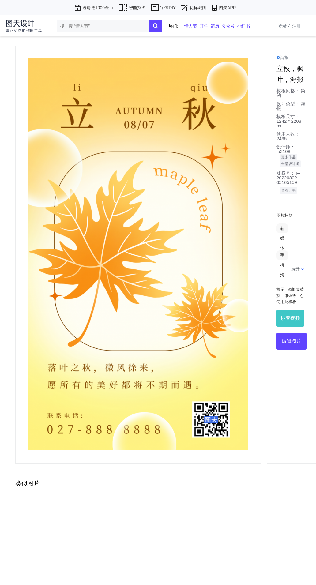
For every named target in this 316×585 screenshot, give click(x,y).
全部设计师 (290, 164)
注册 (296, 26)
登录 (284, 26)
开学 (204, 26)
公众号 (228, 26)
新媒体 (282, 238)
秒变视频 (290, 318)
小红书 (243, 26)
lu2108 (283, 151)
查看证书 (288, 190)
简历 (215, 26)
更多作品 (288, 157)
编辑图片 (291, 340)
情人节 (190, 26)
